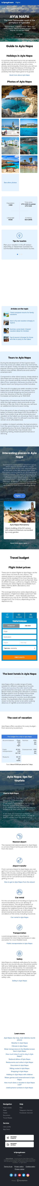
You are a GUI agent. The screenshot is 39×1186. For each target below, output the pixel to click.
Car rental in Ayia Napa (19, 917)
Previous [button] (2, 520)
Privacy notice (19, 1169)
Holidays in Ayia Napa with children (19, 1074)
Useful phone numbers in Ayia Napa (19, 1087)
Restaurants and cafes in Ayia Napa (19, 1062)
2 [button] (20, 254)
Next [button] (36, 520)
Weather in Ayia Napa (19, 1043)
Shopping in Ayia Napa (19, 1071)
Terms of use (8, 1166)
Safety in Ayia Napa (19, 980)
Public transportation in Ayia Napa (19, 943)
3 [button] (22, 254)
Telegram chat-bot (26, 1110)
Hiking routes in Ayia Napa (19, 1068)
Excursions (6, 1115)
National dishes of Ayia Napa (19, 1059)
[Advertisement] (19, 281)
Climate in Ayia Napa (19, 1046)
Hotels (5, 1113)
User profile (7, 1126)
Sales (5, 1110)
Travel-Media (7, 1118)
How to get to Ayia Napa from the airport (19, 882)
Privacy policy (19, 1166)
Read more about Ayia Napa (19, 75)
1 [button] (17, 254)
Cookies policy (30, 1166)
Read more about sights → (19, 543)
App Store (6, 1129)
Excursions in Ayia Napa (19, 1065)
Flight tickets (7, 1107)
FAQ (21, 1107)
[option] (19, 520)
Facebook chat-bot (26, 1113)
